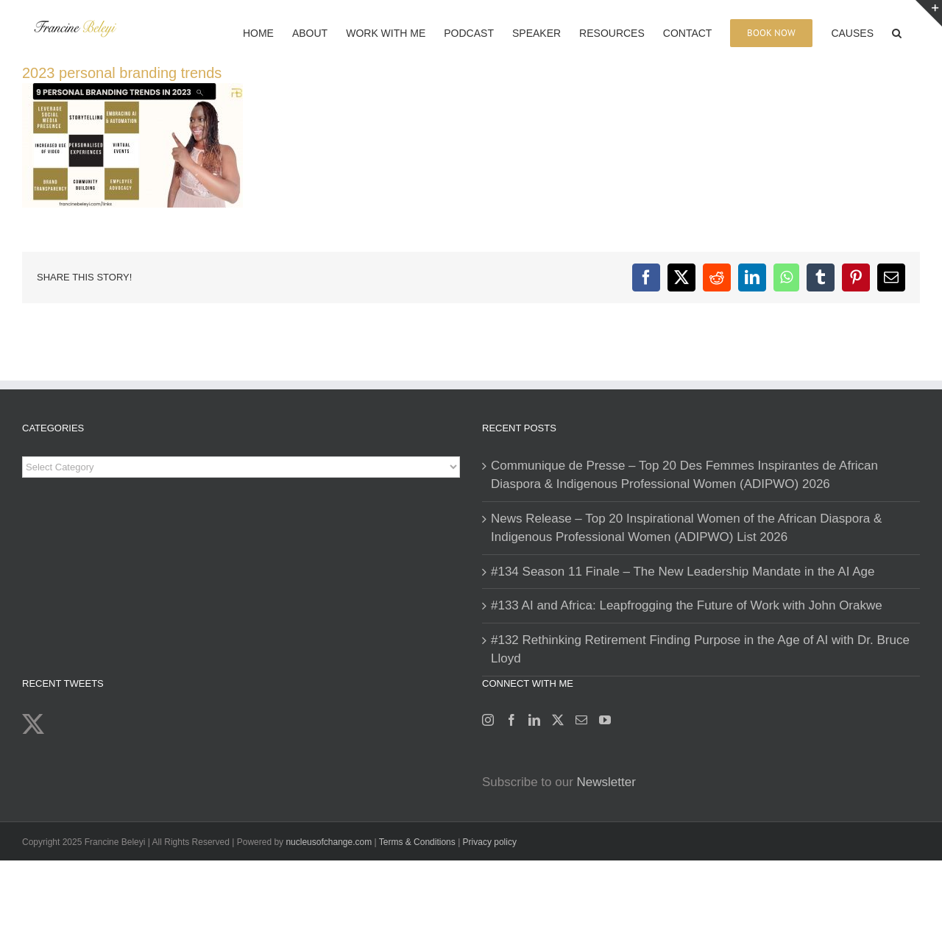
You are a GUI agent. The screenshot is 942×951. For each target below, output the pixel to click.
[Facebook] (511, 720)
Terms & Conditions (418, 842)
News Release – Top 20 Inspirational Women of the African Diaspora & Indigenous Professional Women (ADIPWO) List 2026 (686, 528)
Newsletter (606, 782)
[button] (897, 31)
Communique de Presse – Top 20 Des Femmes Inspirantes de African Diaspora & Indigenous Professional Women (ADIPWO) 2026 (684, 475)
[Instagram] (488, 720)
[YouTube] (605, 720)
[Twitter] (558, 720)
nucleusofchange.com (329, 842)
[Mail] (581, 720)
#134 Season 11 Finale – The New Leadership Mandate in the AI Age (682, 572)
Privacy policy (490, 842)
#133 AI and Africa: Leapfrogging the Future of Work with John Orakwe (686, 605)
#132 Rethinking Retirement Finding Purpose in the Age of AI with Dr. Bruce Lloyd (700, 649)
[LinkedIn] (534, 720)
